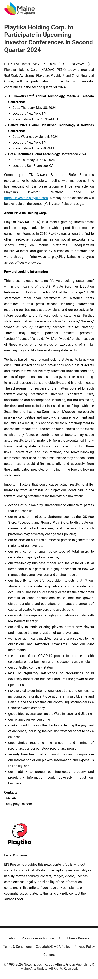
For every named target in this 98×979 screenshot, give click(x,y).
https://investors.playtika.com (26, 198)
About (13, 938)
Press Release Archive (38, 938)
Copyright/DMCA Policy (53, 947)
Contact (49, 955)
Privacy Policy (84, 947)
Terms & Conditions (17, 947)
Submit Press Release (73, 938)
